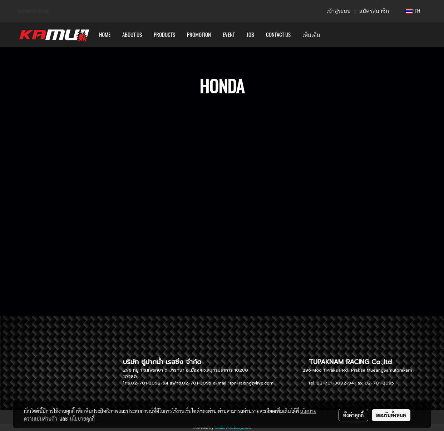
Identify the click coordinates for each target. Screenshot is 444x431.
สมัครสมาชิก (374, 11)
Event (229, 34)
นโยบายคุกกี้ (82, 418)
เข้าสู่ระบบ (338, 11)
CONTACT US (278, 34)
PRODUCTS (164, 34)
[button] (332, 35)
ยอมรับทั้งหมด (391, 415)
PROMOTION (199, 34)
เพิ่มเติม (311, 34)
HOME (104, 34)
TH (413, 11)
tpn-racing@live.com (251, 383)
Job (250, 34)
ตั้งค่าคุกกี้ (353, 415)
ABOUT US (132, 34)
